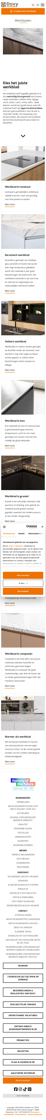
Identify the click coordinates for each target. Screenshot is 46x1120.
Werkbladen (23, 802)
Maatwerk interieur (23, 1073)
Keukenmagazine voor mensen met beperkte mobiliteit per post (23, 955)
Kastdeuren (23, 813)
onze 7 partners (16, 546)
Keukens (23, 965)
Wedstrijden (23, 867)
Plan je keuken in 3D (23, 1062)
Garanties (23, 880)
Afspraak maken (23, 915)
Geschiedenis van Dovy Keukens (23, 876)
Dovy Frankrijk (23, 1096)
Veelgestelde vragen (23, 1004)
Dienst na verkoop (23, 927)
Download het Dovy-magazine (23, 936)
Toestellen (23, 832)
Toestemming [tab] (9, 533)
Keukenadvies (23, 798)
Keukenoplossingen (23, 845)
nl (33, 5)
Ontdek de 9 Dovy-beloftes (23, 893)
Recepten (23, 1051)
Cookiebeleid (9, 1114)
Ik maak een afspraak (22, 11)
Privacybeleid (20, 1114)
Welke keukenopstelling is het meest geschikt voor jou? (23, 807)
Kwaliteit (23, 824)
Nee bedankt (23, 591)
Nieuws (23, 850)
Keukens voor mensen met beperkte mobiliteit (23, 819)
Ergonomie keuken (23, 828)
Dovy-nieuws (23, 859)
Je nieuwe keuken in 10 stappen (23, 885)
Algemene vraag (23, 931)
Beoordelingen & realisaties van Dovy (23, 992)
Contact (23, 911)
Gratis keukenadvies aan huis (23, 923)
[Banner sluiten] (42, 527)
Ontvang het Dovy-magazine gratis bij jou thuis (23, 941)
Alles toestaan (23, 575)
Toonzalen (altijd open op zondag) (23, 978)
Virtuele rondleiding (23, 897)
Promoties (23, 1040)
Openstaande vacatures (23, 1015)
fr (38, 5)
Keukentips (23, 841)
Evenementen (23, 863)
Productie (23, 889)
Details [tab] (22, 533)
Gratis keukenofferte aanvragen (23, 919)
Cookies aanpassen (34, 1114)
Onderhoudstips (23, 837)
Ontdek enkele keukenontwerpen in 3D (23, 1028)
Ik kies (23, 583)
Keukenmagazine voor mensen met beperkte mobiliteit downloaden (23, 948)
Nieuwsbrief (23, 1081)
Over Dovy (23, 872)
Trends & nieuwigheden (23, 854)
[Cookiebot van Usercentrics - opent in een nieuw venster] (27, 526)
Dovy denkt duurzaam (23, 901)
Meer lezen (10, 204)
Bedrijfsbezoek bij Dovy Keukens (23, 905)
